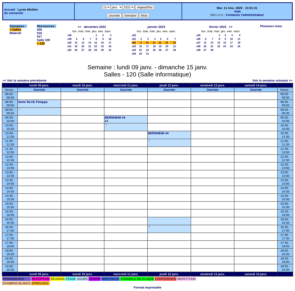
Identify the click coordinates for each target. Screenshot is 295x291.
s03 (134, 46)
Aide (237, 11)
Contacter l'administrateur (245, 15)
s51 (69, 46)
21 (89, 46)
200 (39, 29)
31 (110, 50)
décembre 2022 (95, 27)
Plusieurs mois (271, 26)
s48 (69, 35)
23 (102, 46)
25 (154, 50)
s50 (69, 42)
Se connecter (14, 13)
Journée (39, 89)
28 (89, 50)
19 (76, 46)
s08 (198, 46)
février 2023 (217, 27)
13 (83, 42)
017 (39, 36)
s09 (198, 50)
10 (110, 39)
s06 (198, 39)
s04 (134, 50)
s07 (198, 42)
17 (110, 42)
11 (154, 42)
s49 (69, 39)
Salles (16, 29)
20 (83, 46)
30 (102, 50)
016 (39, 33)
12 (76, 42)
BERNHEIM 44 (115, 117)
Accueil (9, 9)
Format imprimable (147, 287)
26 (76, 50)
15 (95, 42)
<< (79, 27)
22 (95, 46)
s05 (134, 53)
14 (89, 42)
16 (102, 42)
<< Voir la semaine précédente (25, 80)
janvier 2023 (156, 27)
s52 (69, 50)
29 (95, 50)
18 (154, 46)
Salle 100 (43, 40)
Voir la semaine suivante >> (272, 80)
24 (110, 46)
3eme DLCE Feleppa (32, 102)
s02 (134, 42)
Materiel (15, 33)
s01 (134, 39)
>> (231, 27)
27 (83, 50)
